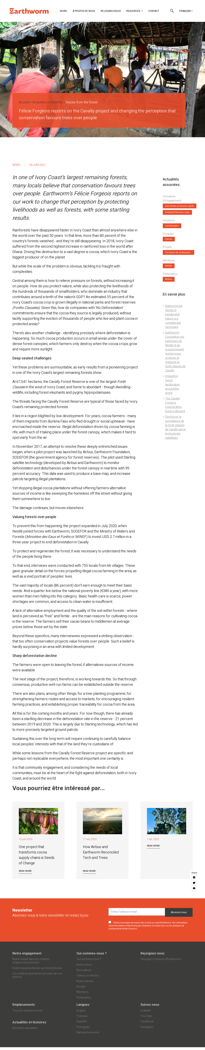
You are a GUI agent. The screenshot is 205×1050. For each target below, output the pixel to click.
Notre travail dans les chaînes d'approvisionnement (30, 961)
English (80, 1011)
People (80, 986)
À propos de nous (84, 11)
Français (185, 11)
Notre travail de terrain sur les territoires (37, 968)
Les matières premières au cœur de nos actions (37, 975)
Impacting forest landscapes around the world (172, 384)
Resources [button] (133, 11)
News (16, 165)
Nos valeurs (83, 970)
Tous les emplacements (27, 1011)
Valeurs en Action (87, 975)
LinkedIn (146, 1011)
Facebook (147, 1021)
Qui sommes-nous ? (91, 953)
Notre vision (84, 965)
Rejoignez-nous (111, 11)
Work (63, 11)
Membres (82, 992)
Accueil (24, 102)
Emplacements (23, 1004)
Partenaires (83, 998)
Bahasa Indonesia (87, 1032)
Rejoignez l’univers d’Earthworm (161, 959)
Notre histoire (85, 981)
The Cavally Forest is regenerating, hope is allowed (175, 404)
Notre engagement (26, 953)
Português (83, 1027)
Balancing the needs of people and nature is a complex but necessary (173, 316)
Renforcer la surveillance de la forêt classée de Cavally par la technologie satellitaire (175, 427)
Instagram (147, 1027)
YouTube (146, 1016)
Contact (153, 11)
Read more (25, 871)
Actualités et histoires (47, 102)
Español (81, 1021)
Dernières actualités (24, 1028)
